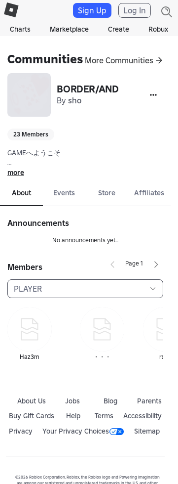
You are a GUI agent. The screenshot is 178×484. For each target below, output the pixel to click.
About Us (31, 400)
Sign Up (92, 10)
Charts (20, 29)
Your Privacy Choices (83, 431)
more (15, 172)
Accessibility (142, 415)
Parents (149, 400)
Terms (104, 415)
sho (74, 100)
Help (73, 415)
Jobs (72, 400)
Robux (158, 29)
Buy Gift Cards (31, 415)
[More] (153, 95)
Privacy (21, 431)
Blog (110, 400)
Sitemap (147, 431)
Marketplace (69, 29)
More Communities (119, 60)
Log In (134, 10)
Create (118, 29)
